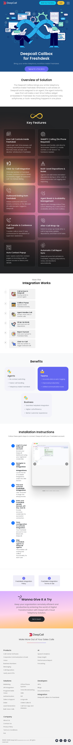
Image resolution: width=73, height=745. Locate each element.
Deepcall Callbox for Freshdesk (48, 697)
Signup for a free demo (36, 69)
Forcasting (41, 663)
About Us (6, 720)
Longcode (24, 699)
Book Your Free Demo (47, 3)
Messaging (7, 667)
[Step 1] (43, 491)
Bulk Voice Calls (8, 709)
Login (60, 3)
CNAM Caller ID (26, 703)
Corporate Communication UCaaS (15, 657)
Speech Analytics (44, 654)
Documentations (44, 691)
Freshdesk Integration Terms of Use (49, 581)
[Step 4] (54, 491)
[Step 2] (47, 491)
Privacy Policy (8, 727)
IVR (22, 696)
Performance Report (45, 660)
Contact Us (7, 723)
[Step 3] (50, 491)
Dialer (5, 703)
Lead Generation (9, 706)
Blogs (39, 687)
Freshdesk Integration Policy (23, 581)
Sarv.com (26, 740)
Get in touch (36, 619)
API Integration (8, 687)
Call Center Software (10, 654)
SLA (4, 733)
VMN (22, 693)
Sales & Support (9, 699)
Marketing (6, 684)
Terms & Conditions (10, 730)
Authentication (8, 696)
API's (39, 684)
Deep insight (42, 657)
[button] (68, 3)
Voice (5, 660)
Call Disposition (8, 670)
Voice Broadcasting (27, 690)
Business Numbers (9, 663)
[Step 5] (57, 491)
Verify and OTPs (9, 673)
